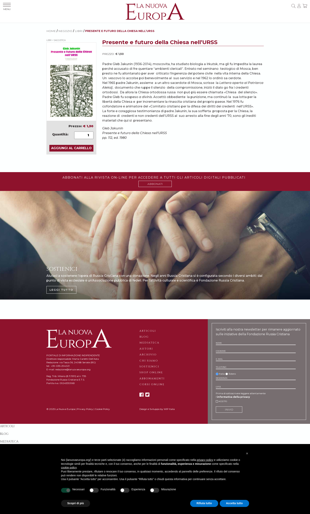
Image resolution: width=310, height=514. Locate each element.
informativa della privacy (233, 396)
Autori (146, 349)
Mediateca (149, 342)
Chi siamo (148, 360)
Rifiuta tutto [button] (204, 503)
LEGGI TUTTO (61, 289)
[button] (247, 453)
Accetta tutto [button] (234, 503)
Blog (144, 337)
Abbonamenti (152, 378)
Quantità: (60, 134)
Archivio (148, 354)
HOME (51, 31)
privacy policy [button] (205, 459)
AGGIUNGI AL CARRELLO (71, 148)
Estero (232, 373)
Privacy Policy (85, 409)
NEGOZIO (65, 31)
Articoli (147, 331)
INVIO (229, 409)
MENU (7, 7)
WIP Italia (169, 409)
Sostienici (149, 366)
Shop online (151, 372)
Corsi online (151, 384)
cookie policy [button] (69, 467)
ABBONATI (155, 183)
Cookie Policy (102, 409)
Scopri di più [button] (75, 503)
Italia (222, 373)
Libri (79, 31)
